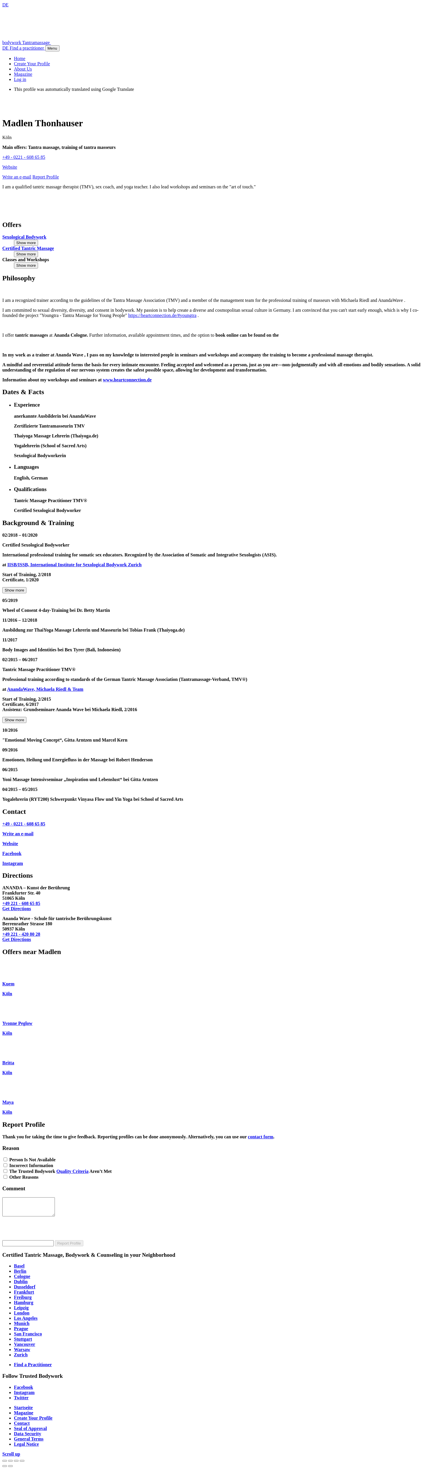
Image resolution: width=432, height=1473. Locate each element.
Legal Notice (26, 1447)
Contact (22, 1426)
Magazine (23, 1416)
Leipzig (21, 1311)
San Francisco (28, 1337)
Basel (19, 1269)
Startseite (23, 1411)
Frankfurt (24, 1295)
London (21, 1316)
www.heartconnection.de (127, 379)
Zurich (21, 1358)
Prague (21, 1332)
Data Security (27, 1437)
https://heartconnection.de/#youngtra (162, 315)
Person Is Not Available (32, 1159)
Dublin (21, 1285)
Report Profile (69, 1247)
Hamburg (23, 1305)
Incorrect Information (31, 1165)
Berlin (20, 1274)
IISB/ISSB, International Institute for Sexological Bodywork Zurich (74, 564)
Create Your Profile (33, 1421)
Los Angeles (25, 1321)
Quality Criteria (72, 1171)
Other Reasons (24, 1177)
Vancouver (24, 1347)
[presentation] (46, 1232)
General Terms (29, 1442)
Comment (13, 1188)
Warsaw (22, 1353)
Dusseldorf (24, 1290)
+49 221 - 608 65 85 (21, 903)
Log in (20, 79)
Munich (21, 1326)
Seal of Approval (30, 1431)
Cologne (22, 1279)
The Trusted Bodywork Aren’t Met (60, 1171)
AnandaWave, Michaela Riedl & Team (45, 689)
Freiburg (23, 1300)
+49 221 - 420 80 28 (21, 934)
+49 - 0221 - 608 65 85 (23, 157)
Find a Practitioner (33, 1368)
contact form (260, 1136)
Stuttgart (23, 1342)
